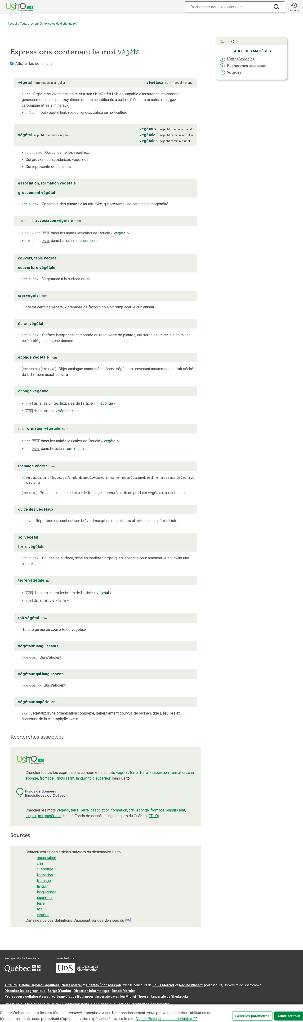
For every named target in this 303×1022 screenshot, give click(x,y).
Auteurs (10, 985)
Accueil (13, 23)
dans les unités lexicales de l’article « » (85, 233)
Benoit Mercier (123, 991)
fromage (47, 778)
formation (178, 772)
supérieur (103, 778)
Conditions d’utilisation (109, 1004)
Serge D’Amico (59, 991)
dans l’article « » (70, 240)
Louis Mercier (163, 985)
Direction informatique (92, 991)
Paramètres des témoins (150, 1004)
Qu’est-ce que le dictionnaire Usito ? (32, 1004)
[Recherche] (227, 7)
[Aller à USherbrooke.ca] (77, 972)
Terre (143, 772)
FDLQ (153, 816)
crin (191, 772)
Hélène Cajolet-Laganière (39, 985)
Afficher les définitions (34, 63)
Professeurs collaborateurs (26, 996)
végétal (122, 772)
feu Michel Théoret (135, 996)
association (159, 772)
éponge (32, 778)
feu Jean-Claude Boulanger (72, 996)
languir (81, 778)
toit (91, 778)
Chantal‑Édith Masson (103, 985)
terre (134, 772)
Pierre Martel (71, 985)
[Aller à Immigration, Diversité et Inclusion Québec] (22, 971)
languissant (64, 778)
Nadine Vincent (191, 985)
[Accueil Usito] (14, 7)
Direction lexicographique (24, 991)
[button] (294, 7)
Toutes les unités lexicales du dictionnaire (48, 23)
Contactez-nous (76, 1004)
